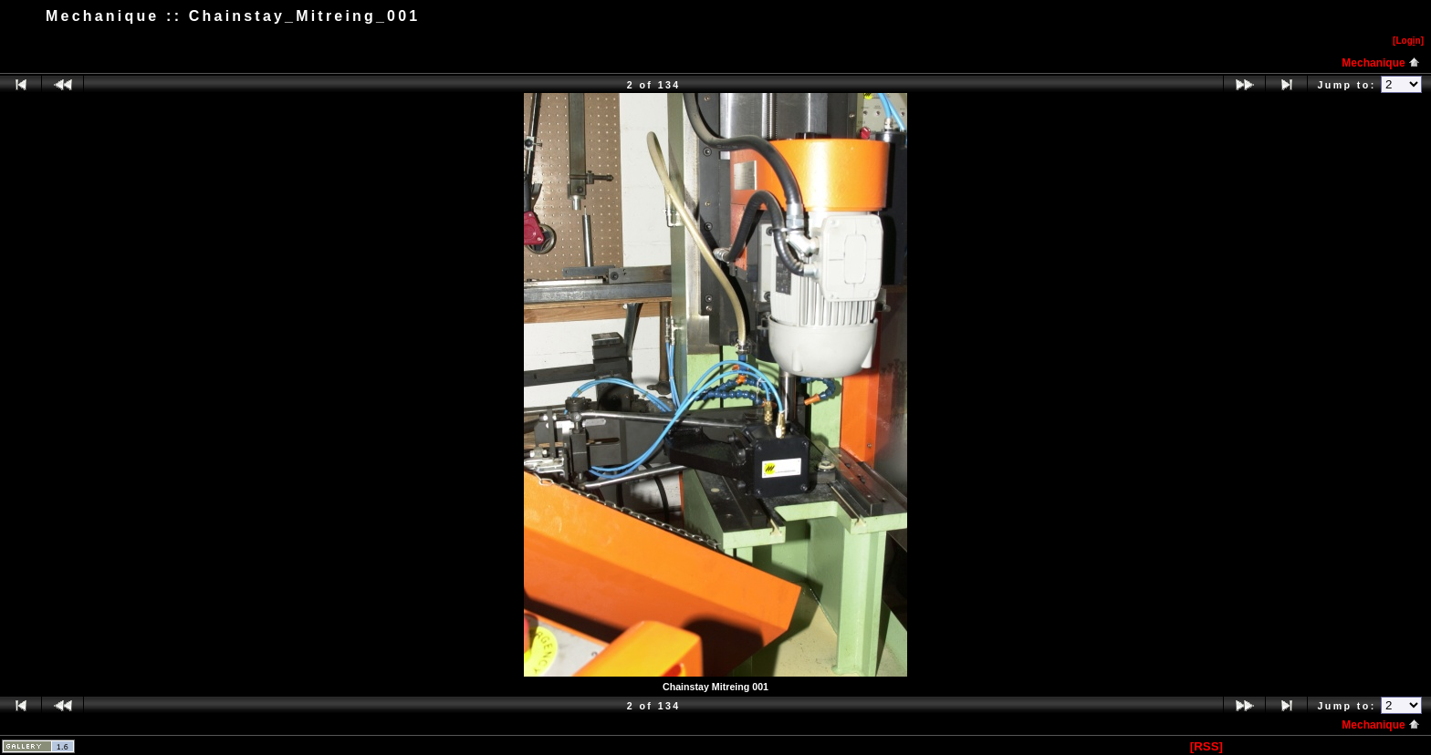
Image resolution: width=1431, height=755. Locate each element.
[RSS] (1206, 746)
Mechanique (1381, 63)
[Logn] (1408, 41)
